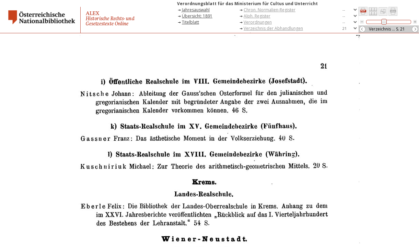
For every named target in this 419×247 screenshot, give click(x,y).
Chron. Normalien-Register (269, 10)
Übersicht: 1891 (197, 16)
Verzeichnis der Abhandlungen (273, 28)
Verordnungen (258, 22)
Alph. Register (257, 16)
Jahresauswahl (196, 10)
